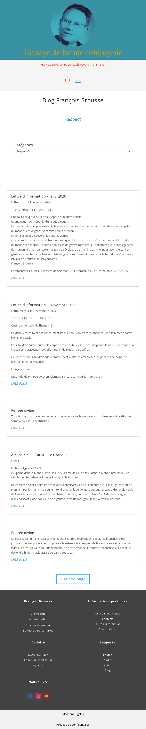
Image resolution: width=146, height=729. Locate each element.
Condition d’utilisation (38, 660)
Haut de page (73, 579)
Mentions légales (73, 714)
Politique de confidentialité (73, 724)
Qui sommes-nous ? (107, 613)
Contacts (107, 619)
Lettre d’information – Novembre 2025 (43, 304)
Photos (107, 655)
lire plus (19, 278)
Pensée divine (22, 410)
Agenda (38, 665)
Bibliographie (38, 619)
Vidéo (107, 665)
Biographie (38, 613)
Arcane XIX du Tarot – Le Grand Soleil (42, 454)
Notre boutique (38, 655)
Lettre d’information (108, 624)
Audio (107, 660)
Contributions (108, 629)
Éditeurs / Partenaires (38, 630)
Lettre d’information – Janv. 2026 (38, 196)
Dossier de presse (38, 625)
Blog (108, 670)
